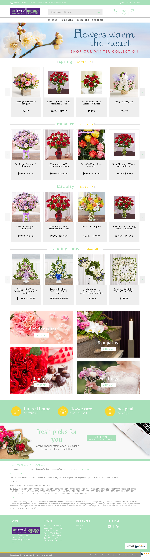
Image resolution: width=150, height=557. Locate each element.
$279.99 (124, 298)
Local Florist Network (122, 555)
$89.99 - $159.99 (91, 173)
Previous (7, 92)
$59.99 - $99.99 (26, 173)
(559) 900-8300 (20, 3)
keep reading (84, 469)
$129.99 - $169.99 (26, 298)
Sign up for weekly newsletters (101, 438)
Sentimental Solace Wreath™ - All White (124, 290)
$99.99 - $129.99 (59, 173)
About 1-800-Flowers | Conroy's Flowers (27, 465)
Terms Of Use (94, 555)
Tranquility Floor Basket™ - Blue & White (59, 291)
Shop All (83, 61)
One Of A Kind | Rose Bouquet (91, 165)
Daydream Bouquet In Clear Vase (26, 165)
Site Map (135, 555)
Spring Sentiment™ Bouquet (26, 103)
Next (142, 92)
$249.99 (91, 298)
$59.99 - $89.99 (91, 236)
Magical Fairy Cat (124, 102)
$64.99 (124, 111)
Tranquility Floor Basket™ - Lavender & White (26, 291)
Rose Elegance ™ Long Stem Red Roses (58, 103)
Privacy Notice (107, 555)
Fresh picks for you (56, 439)
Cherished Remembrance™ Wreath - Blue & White (91, 291)
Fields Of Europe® (91, 226)
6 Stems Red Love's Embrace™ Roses (91, 103)
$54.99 (91, 111)
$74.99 (26, 111)
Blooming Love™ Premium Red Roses (59, 165)
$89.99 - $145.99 (59, 111)
